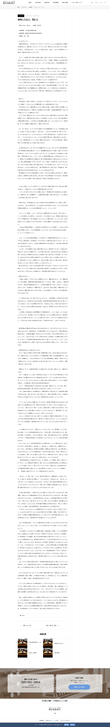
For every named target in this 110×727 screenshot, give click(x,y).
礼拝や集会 (38, 2)
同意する (66, 724)
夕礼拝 (21, 15)
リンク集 (56, 720)
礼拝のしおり (49, 720)
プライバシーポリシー (65, 720)
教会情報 (42, 720)
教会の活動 (65, 2)
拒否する (72, 724)
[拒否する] (108, 724)
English (96, 2)
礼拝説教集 (56, 2)
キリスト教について (77, 2)
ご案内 (29, 2)
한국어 (105, 2)
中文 (101, 2)
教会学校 (47, 2)
